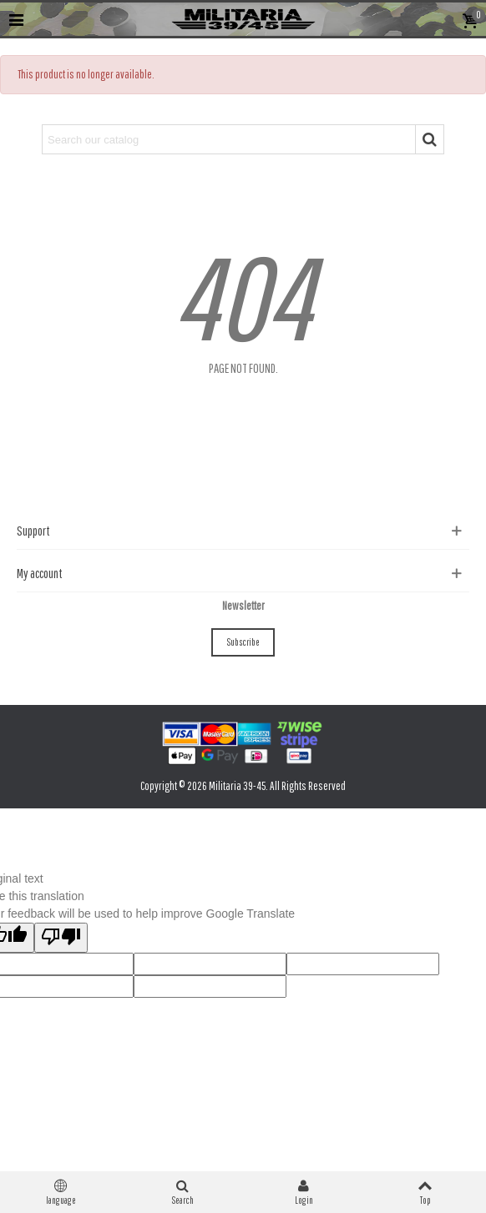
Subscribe (243, 642)
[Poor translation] (61, 938)
